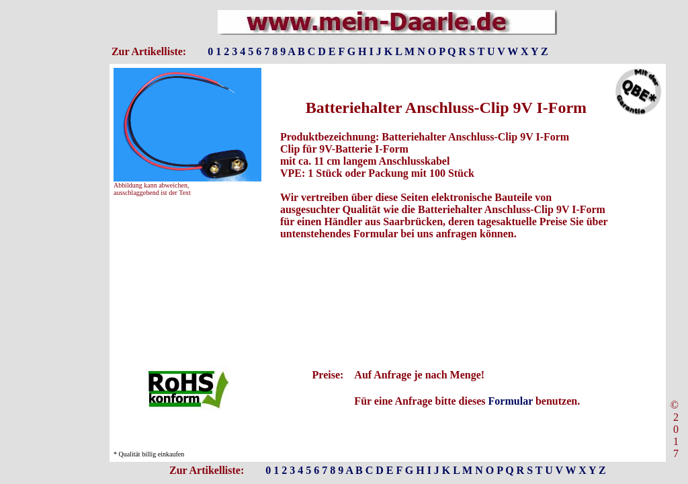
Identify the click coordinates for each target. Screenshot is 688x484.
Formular (510, 401)
